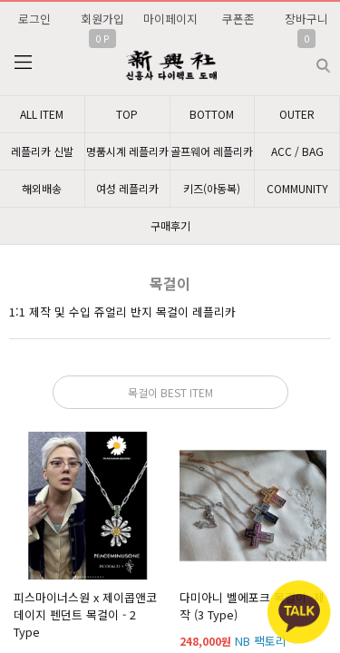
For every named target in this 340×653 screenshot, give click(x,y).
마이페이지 (170, 18)
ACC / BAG (297, 151)
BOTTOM (211, 114)
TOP (127, 114)
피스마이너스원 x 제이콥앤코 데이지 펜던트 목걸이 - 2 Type (85, 614)
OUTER (297, 114)
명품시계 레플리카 (127, 151)
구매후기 (170, 225)
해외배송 (42, 188)
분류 (22, 62)
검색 (308, 58)
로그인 (34, 18)
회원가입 (102, 18)
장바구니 (306, 18)
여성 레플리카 (127, 188)
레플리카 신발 (42, 151)
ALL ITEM (41, 114)
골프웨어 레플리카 (211, 151)
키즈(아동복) (211, 188)
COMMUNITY (297, 188)
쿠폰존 (238, 18)
